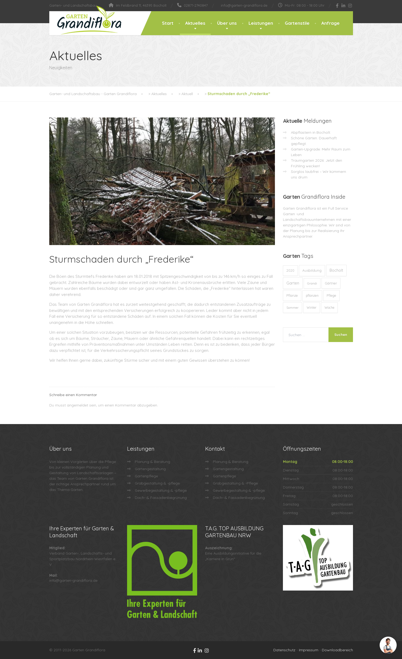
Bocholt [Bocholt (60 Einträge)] (336, 270)
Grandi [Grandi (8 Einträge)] (312, 283)
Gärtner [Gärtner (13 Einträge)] (331, 283)
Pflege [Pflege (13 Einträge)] (331, 295)
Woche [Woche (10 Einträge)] (329, 308)
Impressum (308, 650)
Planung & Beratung (152, 461)
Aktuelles (195, 23)
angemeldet (77, 405)
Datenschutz (284, 650)
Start (167, 23)
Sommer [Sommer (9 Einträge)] (292, 308)
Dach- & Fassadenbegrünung (161, 497)
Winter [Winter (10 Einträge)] (311, 308)
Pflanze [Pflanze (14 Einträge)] (292, 295)
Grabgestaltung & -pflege (157, 483)
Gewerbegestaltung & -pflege (161, 490)
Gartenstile (297, 23)
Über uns (227, 23)
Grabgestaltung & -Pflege (235, 483)
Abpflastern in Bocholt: (311, 132)
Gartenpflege (146, 476)
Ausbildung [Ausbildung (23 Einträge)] (312, 270)
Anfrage (330, 23)
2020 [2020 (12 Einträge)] (290, 270)
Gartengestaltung (150, 468)
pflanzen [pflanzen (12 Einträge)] (312, 296)
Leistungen (261, 23)
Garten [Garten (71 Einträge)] (292, 283)
